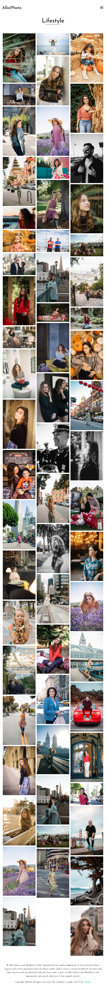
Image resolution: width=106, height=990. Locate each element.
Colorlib (87, 982)
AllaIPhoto (12, 8)
